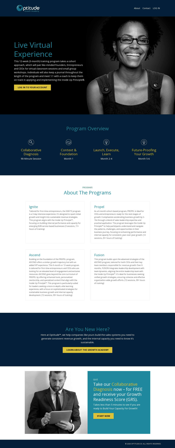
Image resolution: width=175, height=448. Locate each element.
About (137, 8)
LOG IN (156, 8)
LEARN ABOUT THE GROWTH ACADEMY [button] (87, 350)
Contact (146, 8)
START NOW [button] (103, 416)
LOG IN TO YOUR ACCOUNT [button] (32, 87)
